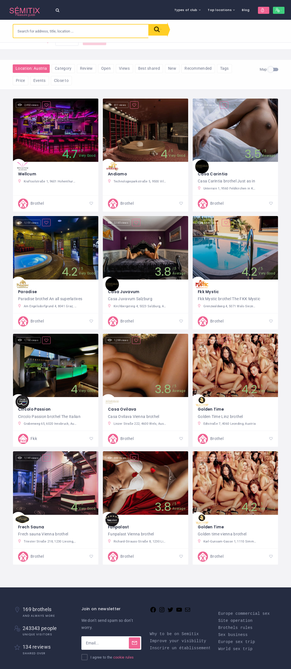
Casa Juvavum (126, 289)
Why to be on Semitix (174, 629)
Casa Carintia (214, 173)
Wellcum (28, 173)
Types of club (158, 10)
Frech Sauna (33, 520)
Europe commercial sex (244, 608)
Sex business (233, 629)
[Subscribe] (134, 638)
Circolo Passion (36, 404)
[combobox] (80, 31)
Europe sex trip (236, 636)
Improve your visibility (178, 636)
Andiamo (118, 173)
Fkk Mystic (210, 289)
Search (165, 31)
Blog (218, 10)
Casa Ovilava (124, 404)
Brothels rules (235, 622)
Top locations (193, 10)
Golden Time (213, 404)
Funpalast (120, 520)
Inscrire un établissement (180, 643)
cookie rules (123, 652)
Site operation (235, 615)
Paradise (28, 289)
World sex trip (235, 643)
